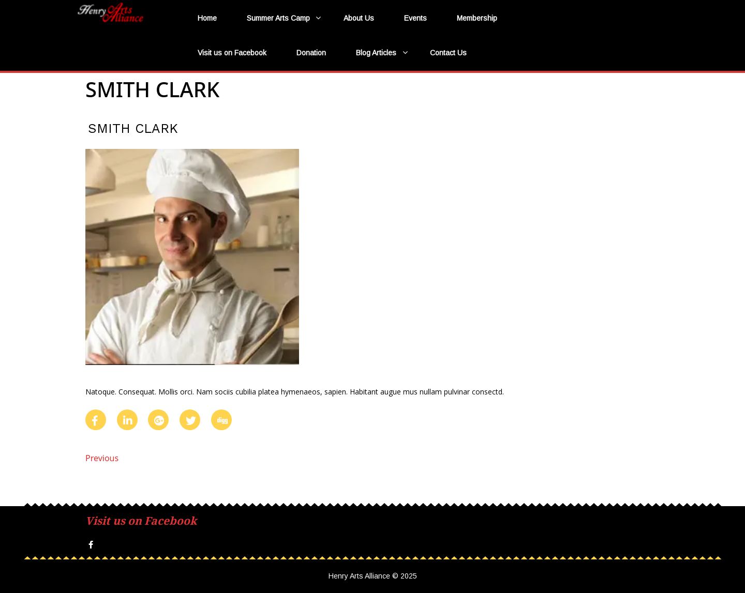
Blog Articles (376, 53)
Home (207, 18)
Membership (477, 18)
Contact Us (448, 53)
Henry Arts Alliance (126, 32)
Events (415, 18)
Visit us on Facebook (232, 53)
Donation (311, 53)
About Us (359, 18)
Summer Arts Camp (278, 18)
